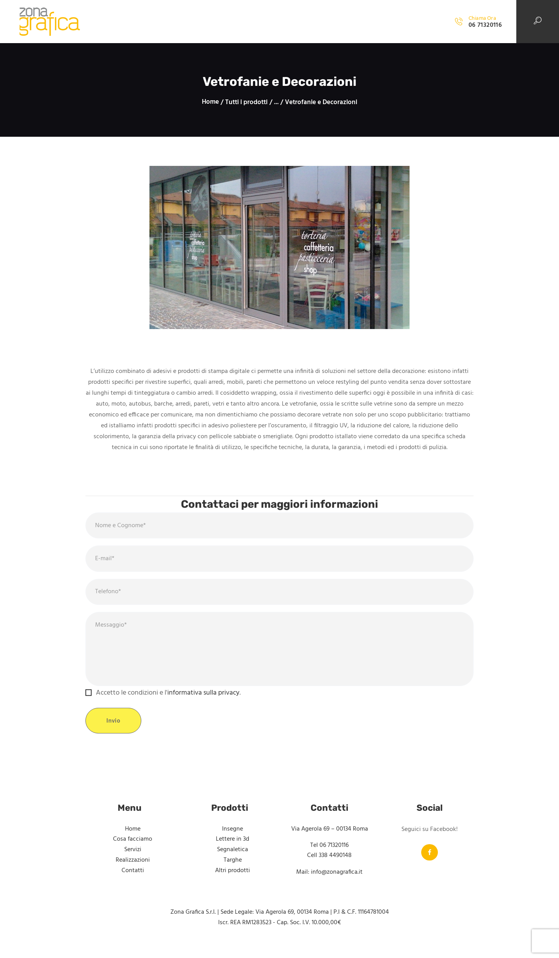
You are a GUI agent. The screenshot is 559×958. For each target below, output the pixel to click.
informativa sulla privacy (203, 700)
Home (210, 102)
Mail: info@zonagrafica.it (329, 880)
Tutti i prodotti (246, 102)
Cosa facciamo (132, 847)
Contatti (133, 878)
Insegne (232, 837)
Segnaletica (232, 857)
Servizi (132, 857)
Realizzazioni (133, 867)
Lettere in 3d (232, 847)
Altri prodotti (232, 878)
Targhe (233, 867)
